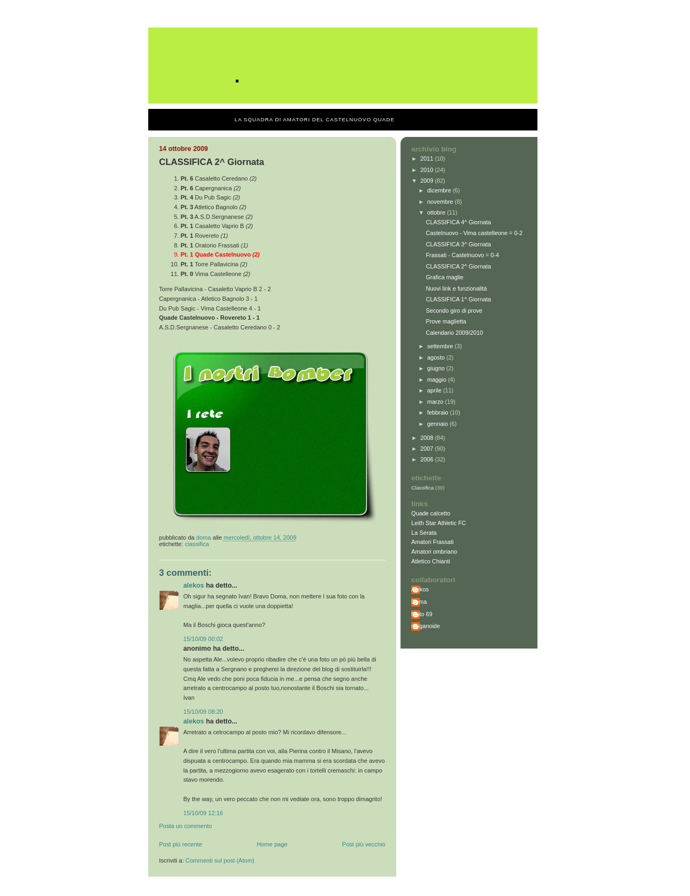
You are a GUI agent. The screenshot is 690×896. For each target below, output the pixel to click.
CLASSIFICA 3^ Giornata (458, 244)
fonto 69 (421, 614)
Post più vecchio (363, 844)
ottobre (437, 212)
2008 (427, 438)
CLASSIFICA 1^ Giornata (458, 299)
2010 (427, 170)
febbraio (438, 412)
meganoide (425, 626)
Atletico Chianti (430, 561)
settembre (441, 346)
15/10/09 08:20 (203, 711)
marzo (436, 401)
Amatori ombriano (434, 551)
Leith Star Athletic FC (438, 523)
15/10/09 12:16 (203, 813)
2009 (427, 180)
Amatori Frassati (432, 542)
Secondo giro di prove (454, 310)
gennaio (438, 424)
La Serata (424, 532)
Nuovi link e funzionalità (456, 288)
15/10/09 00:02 (203, 639)
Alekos (193, 585)
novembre (441, 201)
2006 (427, 459)
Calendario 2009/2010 (454, 332)
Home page (272, 844)
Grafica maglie (445, 277)
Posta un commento (185, 826)
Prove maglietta (446, 321)
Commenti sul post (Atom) (219, 860)
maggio (437, 379)
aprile (435, 390)
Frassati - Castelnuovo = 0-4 (462, 255)
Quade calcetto (431, 513)
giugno (436, 368)
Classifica (197, 544)
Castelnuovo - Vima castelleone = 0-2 (474, 233)
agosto (436, 357)
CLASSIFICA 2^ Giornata (458, 266)
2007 (427, 448)
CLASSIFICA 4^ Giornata (458, 222)
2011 (427, 158)
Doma (419, 601)
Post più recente (180, 844)
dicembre (440, 190)
